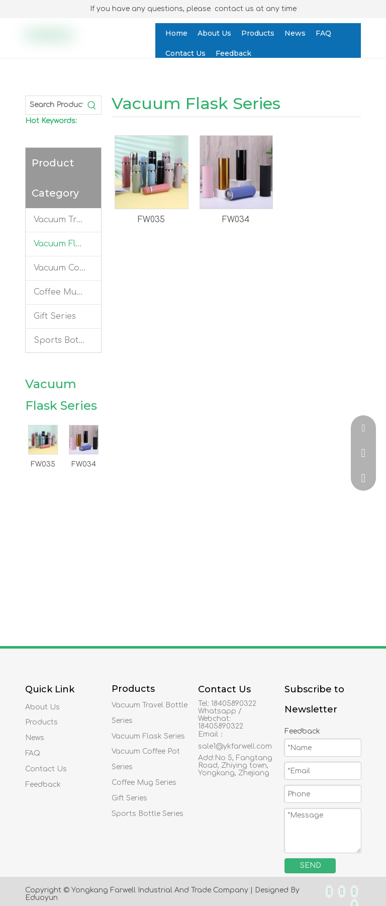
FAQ (32, 753)
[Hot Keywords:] (92, 105)
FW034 (83, 464)
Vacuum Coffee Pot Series (67, 268)
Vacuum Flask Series (67, 243)
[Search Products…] (54, 105)
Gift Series (55, 316)
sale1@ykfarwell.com (235, 746)
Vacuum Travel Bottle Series (67, 219)
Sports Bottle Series (67, 340)
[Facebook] (329, 891)
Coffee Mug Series (67, 292)
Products (41, 722)
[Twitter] (354, 891)
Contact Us (46, 769)
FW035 (43, 464)
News (34, 738)
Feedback (43, 784)
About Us (42, 707)
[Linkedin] (342, 891)
